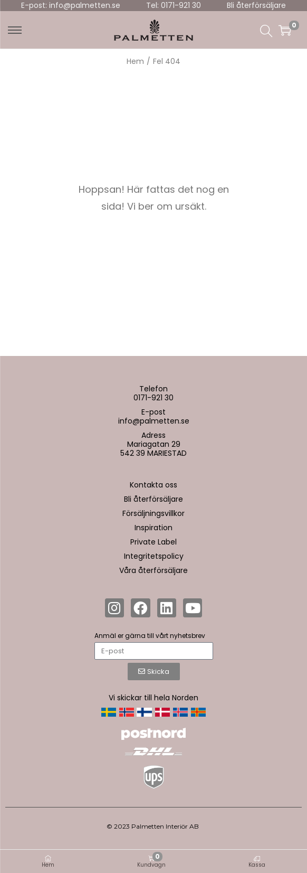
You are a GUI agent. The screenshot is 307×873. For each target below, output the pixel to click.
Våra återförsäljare (153, 570)
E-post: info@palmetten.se (70, 5)
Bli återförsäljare (256, 5)
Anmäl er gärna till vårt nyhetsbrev (149, 635)
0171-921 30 (153, 397)
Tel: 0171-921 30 (173, 5)
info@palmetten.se (153, 421)
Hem (135, 61)
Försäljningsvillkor (153, 513)
